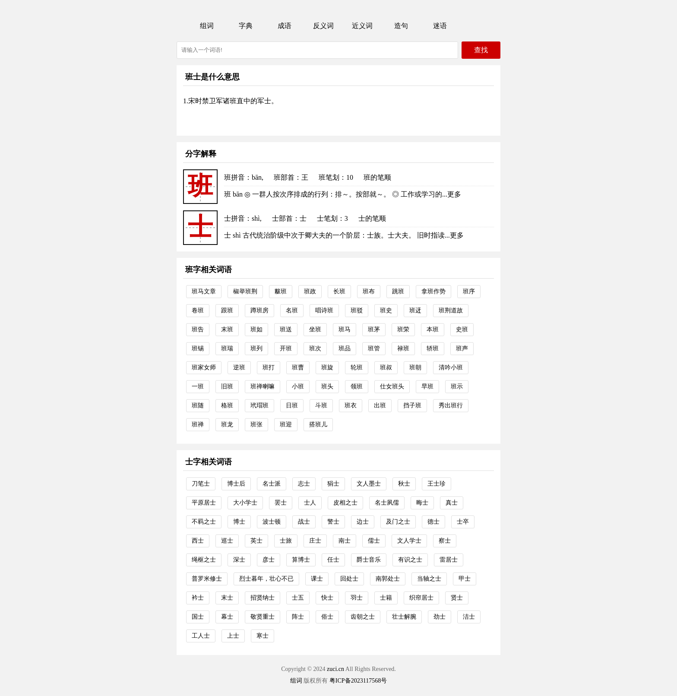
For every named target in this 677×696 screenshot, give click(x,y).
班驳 (357, 310)
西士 (198, 540)
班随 (198, 405)
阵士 (298, 616)
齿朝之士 (363, 616)
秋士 (404, 483)
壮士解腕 (404, 616)
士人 (310, 502)
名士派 (272, 483)
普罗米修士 (207, 578)
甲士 (465, 578)
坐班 (315, 329)
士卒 (463, 521)
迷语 (440, 25)
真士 (452, 502)
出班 (380, 405)
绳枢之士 (204, 559)
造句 (401, 25)
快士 (327, 597)
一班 (198, 386)
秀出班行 (451, 405)
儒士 (374, 540)
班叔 (386, 367)
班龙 (227, 424)
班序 (469, 291)
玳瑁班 (259, 405)
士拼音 (234, 218)
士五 (298, 597)
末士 (227, 597)
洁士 (469, 616)
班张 (256, 424)
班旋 (327, 367)
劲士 (439, 616)
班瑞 (227, 348)
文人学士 (409, 540)
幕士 (227, 616)
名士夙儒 (387, 502)
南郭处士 (388, 578)
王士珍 (436, 483)
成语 (284, 25)
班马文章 (204, 291)
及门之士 (398, 521)
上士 (233, 635)
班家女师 (204, 367)
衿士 (198, 597)
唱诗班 (324, 310)
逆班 (239, 367)
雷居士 (449, 559)
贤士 (457, 597)
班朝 (415, 367)
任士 (333, 559)
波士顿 (272, 521)
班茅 (374, 329)
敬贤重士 (262, 616)
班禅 (198, 424)
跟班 (227, 310)
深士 (239, 559)
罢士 (281, 502)
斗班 (321, 405)
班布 (369, 291)
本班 (433, 329)
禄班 (403, 348)
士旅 (286, 540)
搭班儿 (318, 424)
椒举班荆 (245, 291)
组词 (207, 25)
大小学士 (245, 502)
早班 (427, 386)
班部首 (284, 177)
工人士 (201, 635)
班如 (256, 329)
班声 (462, 348)
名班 (292, 310)
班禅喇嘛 (262, 386)
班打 (269, 367)
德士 (433, 521)
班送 (286, 329)
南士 (344, 540)
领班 (357, 386)
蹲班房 (259, 310)
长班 (339, 291)
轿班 (433, 348)
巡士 (227, 540)
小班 (298, 386)
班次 (315, 348)
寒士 (262, 635)
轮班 (357, 367)
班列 (256, 348)
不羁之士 (204, 521)
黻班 (281, 291)
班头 (327, 386)
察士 (445, 540)
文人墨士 (369, 483)
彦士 (269, 559)
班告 (198, 329)
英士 (256, 540)
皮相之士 (345, 502)
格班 (227, 405)
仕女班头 (392, 386)
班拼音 (234, 177)
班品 (344, 348)
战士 (304, 521)
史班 (462, 329)
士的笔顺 (372, 218)
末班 (227, 329)
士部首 (282, 218)
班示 (457, 386)
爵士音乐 (369, 559)
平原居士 (204, 502)
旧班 (227, 386)
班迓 (415, 310)
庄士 (315, 540)
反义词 (323, 25)
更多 (454, 194)
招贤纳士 (262, 597)
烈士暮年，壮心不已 (266, 578)
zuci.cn (335, 669)
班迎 (286, 424)
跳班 (398, 291)
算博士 (301, 559)
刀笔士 (201, 483)
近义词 (362, 25)
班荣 (403, 329)
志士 (304, 483)
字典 (246, 25)
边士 (363, 521)
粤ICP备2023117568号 (358, 680)
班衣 (351, 405)
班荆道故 (451, 310)
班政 (310, 291)
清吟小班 (451, 367)
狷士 (333, 483)
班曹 (298, 367)
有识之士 (410, 559)
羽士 (357, 597)
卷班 (198, 310)
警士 (333, 521)
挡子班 (412, 405)
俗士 (327, 616)
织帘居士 (421, 597)
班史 (386, 310)
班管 (374, 348)
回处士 (349, 578)
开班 (286, 348)
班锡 (198, 348)
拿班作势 (433, 291)
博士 (239, 521)
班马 (344, 329)
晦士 (422, 502)
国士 (198, 616)
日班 (292, 405)
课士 (317, 578)
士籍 (386, 597)
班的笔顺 (377, 177)
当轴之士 (429, 578)
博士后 (236, 483)
